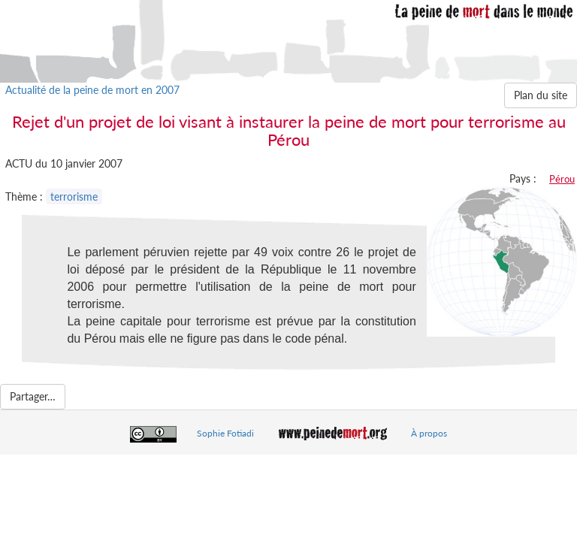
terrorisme (74, 196)
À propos (429, 433)
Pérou (562, 179)
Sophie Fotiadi (225, 433)
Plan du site (540, 95)
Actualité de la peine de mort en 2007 (92, 89)
